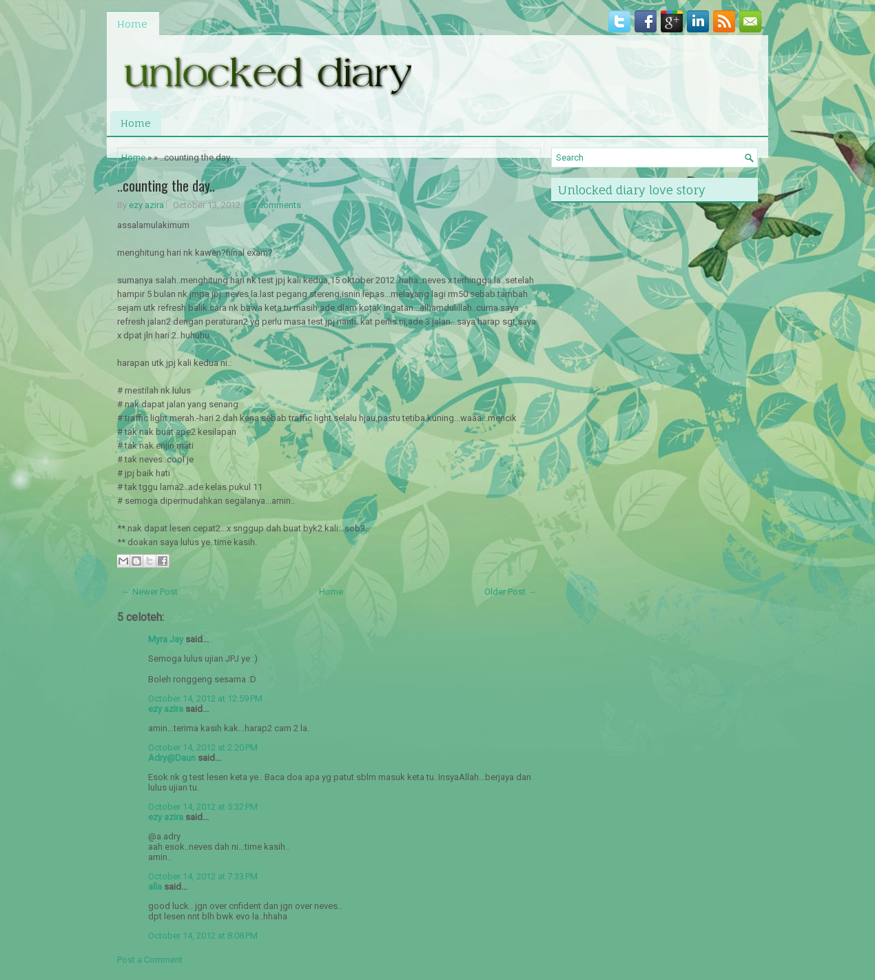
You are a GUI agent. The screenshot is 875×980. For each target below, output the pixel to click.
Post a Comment (150, 960)
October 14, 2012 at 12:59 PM (205, 698)
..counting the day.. (166, 185)
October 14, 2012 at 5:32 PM (203, 807)
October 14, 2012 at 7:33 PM (203, 876)
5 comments (276, 205)
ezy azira (146, 205)
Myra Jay (165, 639)
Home (132, 24)
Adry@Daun (172, 758)
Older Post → (510, 591)
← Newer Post (149, 591)
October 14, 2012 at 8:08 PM (203, 935)
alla (155, 886)
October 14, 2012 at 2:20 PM (203, 747)
